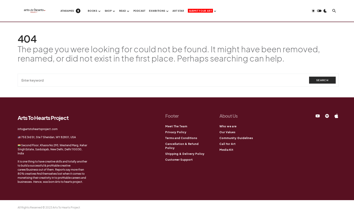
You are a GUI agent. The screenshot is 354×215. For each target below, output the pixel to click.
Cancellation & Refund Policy (182, 146)
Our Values (227, 132)
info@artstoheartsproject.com (38, 129)
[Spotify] (327, 116)
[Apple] (336, 116)
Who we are (228, 126)
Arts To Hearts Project (43, 117)
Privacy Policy (175, 132)
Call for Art (227, 144)
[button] (319, 11)
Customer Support (179, 159)
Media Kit (226, 149)
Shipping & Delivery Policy (185, 154)
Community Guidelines (236, 138)
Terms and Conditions (181, 138)
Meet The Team (176, 126)
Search (322, 80)
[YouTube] (317, 116)
